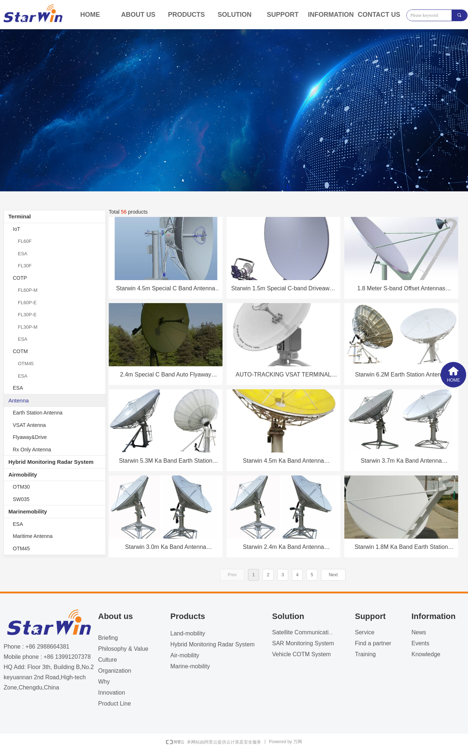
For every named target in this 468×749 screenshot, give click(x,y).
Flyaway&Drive (30, 437)
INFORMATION (331, 14)
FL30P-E (27, 314)
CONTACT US (379, 14)
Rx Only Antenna (32, 449)
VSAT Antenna (29, 425)
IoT (16, 229)
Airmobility (22, 474)
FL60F (25, 241)
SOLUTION (235, 14)
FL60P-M (27, 290)
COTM (20, 351)
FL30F (25, 265)
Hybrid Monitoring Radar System (50, 462)
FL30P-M (27, 327)
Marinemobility (27, 511)
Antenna (18, 400)
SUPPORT (282, 14)
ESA (22, 253)
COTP (20, 278)
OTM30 (21, 487)
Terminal (19, 216)
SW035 (21, 499)
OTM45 (26, 363)
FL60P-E (27, 302)
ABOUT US (138, 14)
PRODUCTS (186, 14)
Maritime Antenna (33, 536)
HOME (90, 14)
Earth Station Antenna (37, 413)
